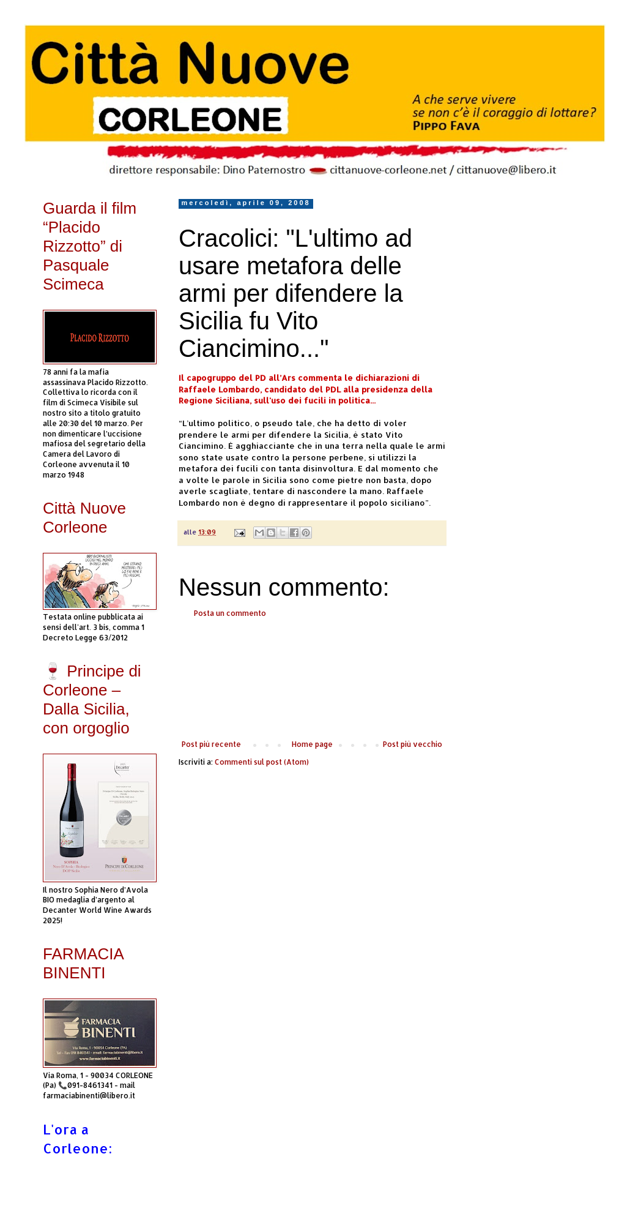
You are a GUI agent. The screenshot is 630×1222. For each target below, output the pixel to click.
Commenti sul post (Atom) (262, 762)
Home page (312, 744)
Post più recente (211, 744)
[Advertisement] (312, 679)
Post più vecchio (412, 744)
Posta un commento (230, 613)
